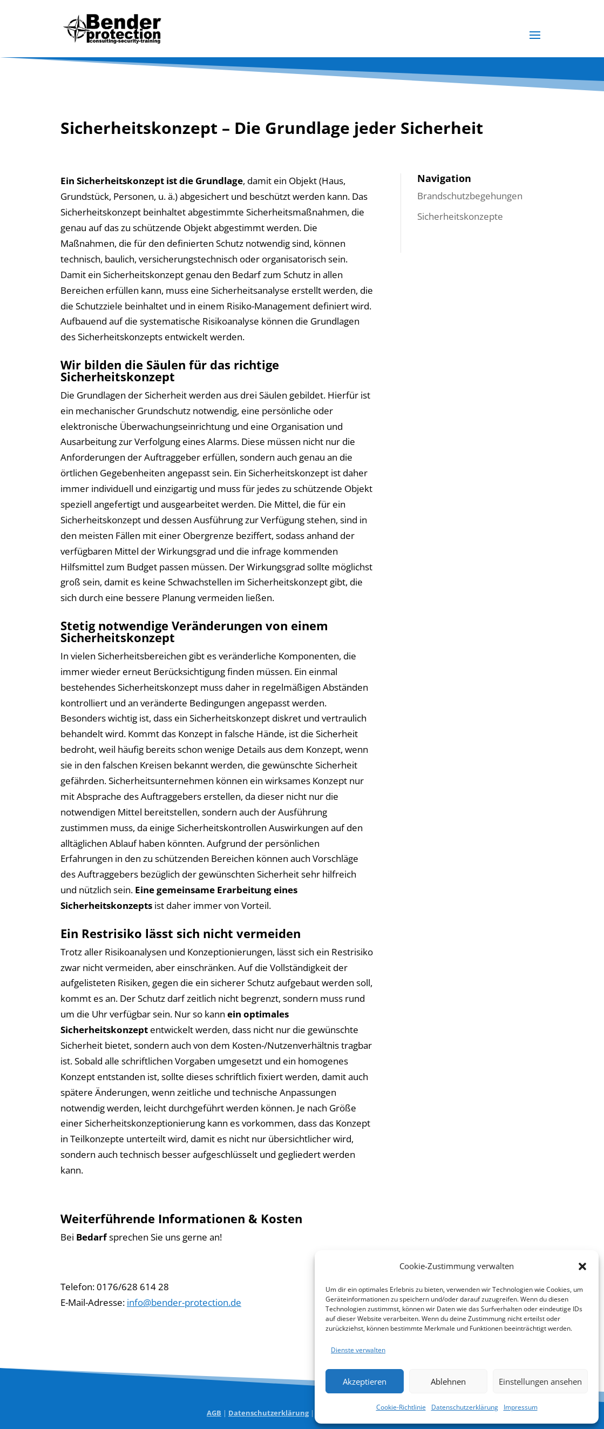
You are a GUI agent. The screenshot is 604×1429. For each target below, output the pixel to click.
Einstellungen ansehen (540, 1381)
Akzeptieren (364, 1381)
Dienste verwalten (358, 1349)
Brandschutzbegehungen (469, 196)
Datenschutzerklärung (464, 1407)
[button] (582, 1266)
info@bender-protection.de (184, 1302)
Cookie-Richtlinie (401, 1407)
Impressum (521, 1407)
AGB (214, 1413)
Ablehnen (448, 1381)
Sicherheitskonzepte (460, 216)
